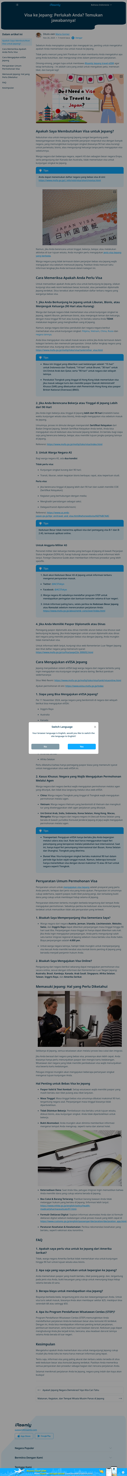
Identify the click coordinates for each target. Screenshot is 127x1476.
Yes (81, 746)
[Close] (95, 727)
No (45, 746)
